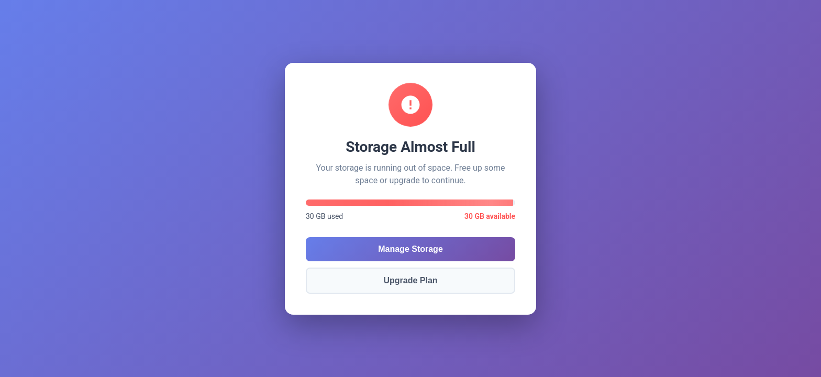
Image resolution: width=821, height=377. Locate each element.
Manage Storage (410, 249)
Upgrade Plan (410, 280)
